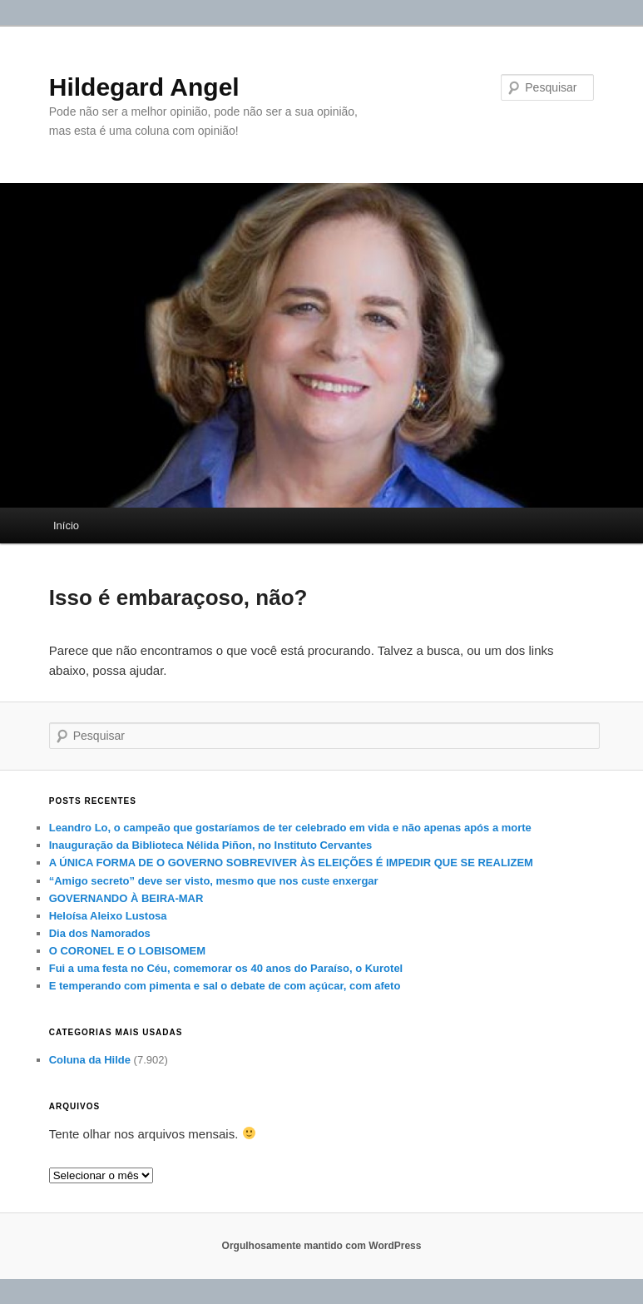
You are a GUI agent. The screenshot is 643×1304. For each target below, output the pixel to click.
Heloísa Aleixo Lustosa (108, 916)
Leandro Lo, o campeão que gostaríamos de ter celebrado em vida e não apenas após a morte (290, 827)
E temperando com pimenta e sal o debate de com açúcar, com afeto (225, 985)
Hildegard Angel (144, 87)
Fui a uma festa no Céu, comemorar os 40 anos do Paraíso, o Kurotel (226, 968)
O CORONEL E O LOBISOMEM (127, 951)
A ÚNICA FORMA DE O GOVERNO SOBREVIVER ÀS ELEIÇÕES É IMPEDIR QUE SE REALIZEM (291, 862)
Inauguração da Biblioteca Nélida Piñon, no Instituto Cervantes (211, 845)
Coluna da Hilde (90, 1060)
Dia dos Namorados (100, 933)
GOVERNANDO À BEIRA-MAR (126, 898)
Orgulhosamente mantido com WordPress (322, 1246)
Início (66, 525)
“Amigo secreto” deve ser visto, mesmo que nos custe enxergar (213, 881)
